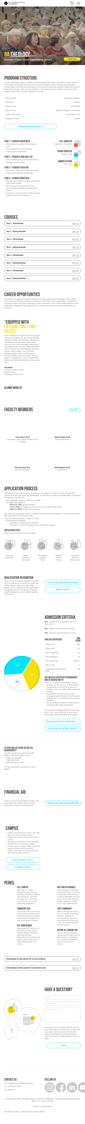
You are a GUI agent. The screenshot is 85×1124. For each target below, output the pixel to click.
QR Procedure (63, 589)
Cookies (36, 1106)
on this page (72, 715)
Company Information (13, 1099)
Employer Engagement (45, 1099)
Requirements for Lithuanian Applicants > (64, 721)
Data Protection (46, 1106)
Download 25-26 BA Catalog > (62, 729)
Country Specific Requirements (62, 582)
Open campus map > (23, 860)
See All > (74, 410)
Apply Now (72, 59)
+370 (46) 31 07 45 (14, 1086)
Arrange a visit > (23, 867)
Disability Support (29, 1099)
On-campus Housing (45, 1101)
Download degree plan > (30, 126)
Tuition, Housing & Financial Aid (62, 803)
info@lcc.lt (11, 1089)
